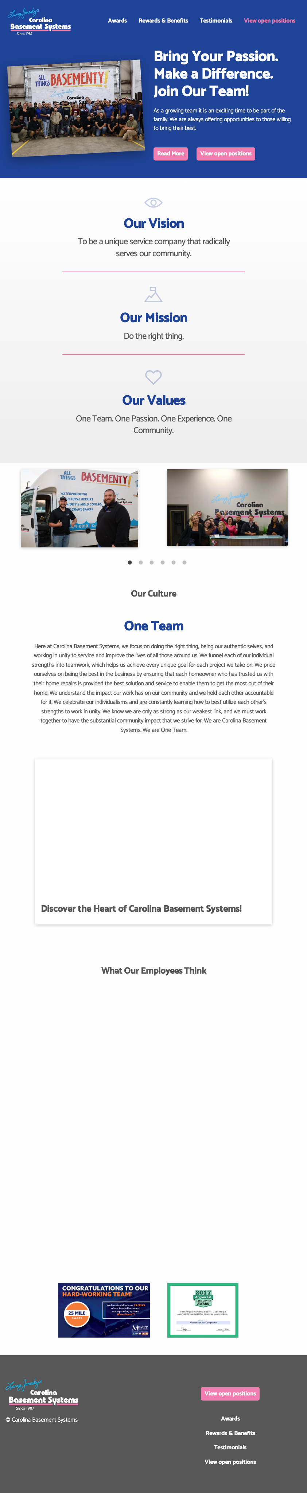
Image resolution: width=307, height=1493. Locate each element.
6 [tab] (180, 558)
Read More (170, 154)
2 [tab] (137, 558)
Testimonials (216, 21)
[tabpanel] (79, 508)
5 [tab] (170, 558)
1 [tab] (126, 558)
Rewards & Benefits (163, 21)
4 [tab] (159, 558)
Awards (117, 21)
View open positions (269, 21)
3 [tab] (148, 558)
